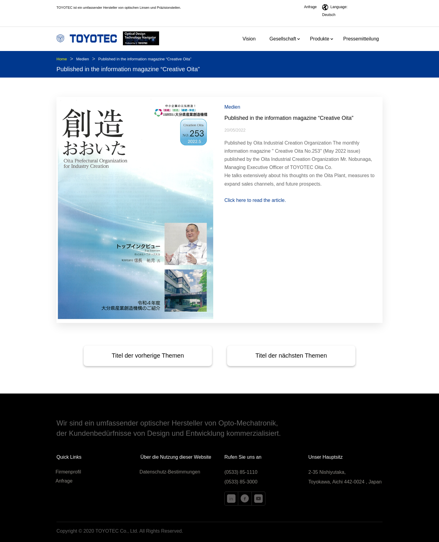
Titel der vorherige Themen (148, 355)
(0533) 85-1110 (240, 472)
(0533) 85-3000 (240, 481)
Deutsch (328, 15)
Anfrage (310, 7)
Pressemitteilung (361, 39)
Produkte (319, 39)
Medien (82, 59)
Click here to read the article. (255, 200)
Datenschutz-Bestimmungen (169, 472)
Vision (248, 39)
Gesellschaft (283, 39)
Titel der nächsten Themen (291, 355)
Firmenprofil (68, 472)
